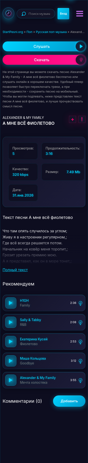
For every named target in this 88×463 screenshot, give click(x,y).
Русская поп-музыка (51, 32)
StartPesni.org (13, 32)
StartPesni (8, 13)
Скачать (59, 60)
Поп (29, 32)
